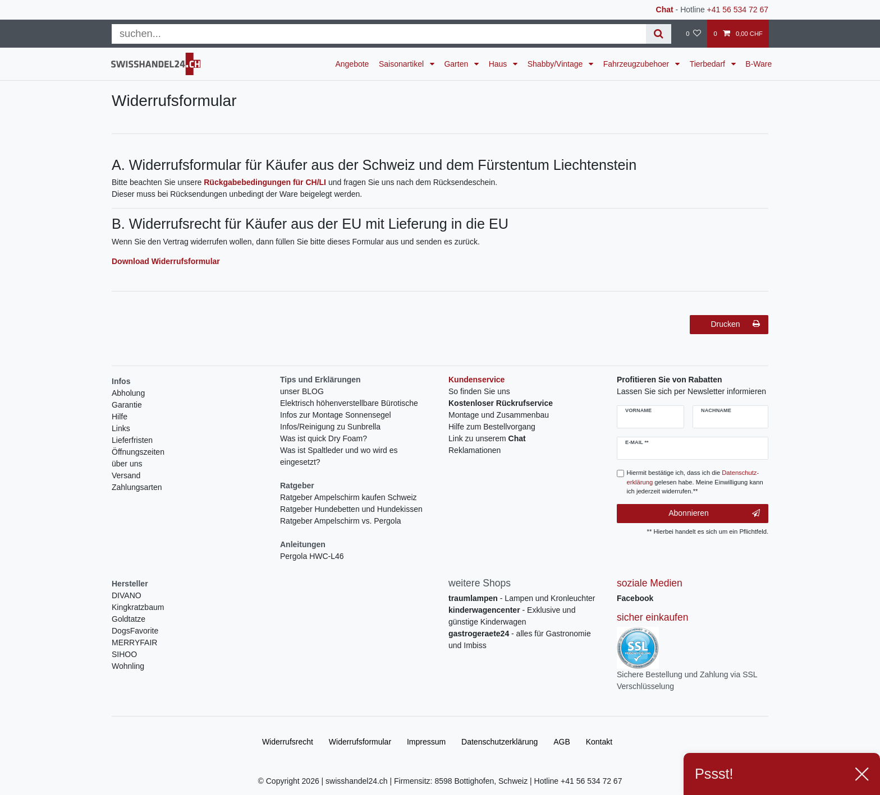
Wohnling (128, 666)
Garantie (127, 404)
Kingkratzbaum (138, 607)
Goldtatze (128, 618)
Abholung (128, 393)
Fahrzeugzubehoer (637, 63)
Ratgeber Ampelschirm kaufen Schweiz (348, 497)
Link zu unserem (487, 438)
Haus (499, 63)
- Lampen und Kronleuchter (521, 598)
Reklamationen (474, 450)
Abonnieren (714, 514)
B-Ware (758, 63)
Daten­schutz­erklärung (499, 741)
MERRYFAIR (134, 642)
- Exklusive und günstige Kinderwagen (511, 616)
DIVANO (126, 595)
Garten (457, 63)
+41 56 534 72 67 (737, 9)
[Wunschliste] (693, 34)
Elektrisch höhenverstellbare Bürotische (349, 403)
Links (121, 428)
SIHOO (124, 654)
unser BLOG (302, 391)
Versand (126, 475)
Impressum (426, 741)
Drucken (735, 324)
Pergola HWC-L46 (312, 556)
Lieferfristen (132, 440)
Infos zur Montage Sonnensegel (335, 414)
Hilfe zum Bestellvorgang (491, 426)
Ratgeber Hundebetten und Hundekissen (351, 509)
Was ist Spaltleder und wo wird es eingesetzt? (339, 456)
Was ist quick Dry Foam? (323, 438)
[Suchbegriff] (379, 34)
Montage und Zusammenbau (498, 414)
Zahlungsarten (137, 487)
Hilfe (119, 416)
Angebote (352, 63)
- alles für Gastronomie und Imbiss (519, 639)
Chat (664, 9)
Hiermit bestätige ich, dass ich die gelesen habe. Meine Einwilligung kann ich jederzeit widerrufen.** (695, 482)
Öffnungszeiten (138, 451)
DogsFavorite (135, 630)
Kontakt (599, 741)
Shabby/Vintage (556, 63)
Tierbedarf (708, 63)
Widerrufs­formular (360, 741)
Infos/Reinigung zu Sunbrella (330, 426)
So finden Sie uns (479, 391)
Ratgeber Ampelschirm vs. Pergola (340, 520)
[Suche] (658, 34)
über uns (127, 463)
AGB (561, 741)
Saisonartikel (402, 63)
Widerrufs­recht (287, 741)
